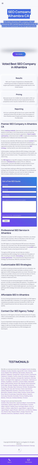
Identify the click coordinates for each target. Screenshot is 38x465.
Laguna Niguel (5, 412)
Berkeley (19, 400)
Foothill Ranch (24, 407)
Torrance (25, 400)
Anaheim (3, 405)
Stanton (22, 416)
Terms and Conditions (9, 448)
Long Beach (8, 384)
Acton (26, 373)
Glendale (7, 380)
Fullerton (7, 408)
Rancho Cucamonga (10, 396)
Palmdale (10, 389)
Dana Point (16, 407)
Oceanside (19, 396)
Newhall (23, 385)
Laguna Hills (30, 410)
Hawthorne (27, 380)
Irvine (30, 408)
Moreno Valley (17, 394)
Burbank (3, 377)
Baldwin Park (8, 375)
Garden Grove (14, 408)
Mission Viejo (7, 414)
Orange (23, 414)
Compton (10, 378)
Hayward (29, 396)
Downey (26, 378)
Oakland (3, 393)
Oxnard (28, 394)
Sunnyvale (4, 398)
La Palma (7, 410)
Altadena (3, 373)
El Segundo (32, 378)
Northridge (4, 387)
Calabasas (9, 377)
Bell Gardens (22, 375)
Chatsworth (33, 377)
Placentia (27, 414)
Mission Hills (17, 385)
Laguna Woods (14, 412)
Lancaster (15, 384)
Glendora (13, 380)
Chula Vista (21, 393)
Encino (3, 380)
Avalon (34, 373)
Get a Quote (19, 54)
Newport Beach (16, 414)
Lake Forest (21, 412)
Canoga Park (16, 377)
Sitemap (32, 448)
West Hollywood (17, 389)
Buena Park (13, 405)
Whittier (25, 389)
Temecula (8, 400)
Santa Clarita (22, 387)
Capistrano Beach (21, 405)
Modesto (10, 394)
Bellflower (15, 375)
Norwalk (10, 387)
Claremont (4, 378)
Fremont (27, 393)
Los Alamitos (28, 412)
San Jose (9, 391)
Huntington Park (9, 382)
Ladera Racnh (14, 410)
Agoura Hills (20, 373)
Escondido (16, 398)
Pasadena (15, 387)
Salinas (25, 396)
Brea (8, 405)
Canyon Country (24, 377)
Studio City (4, 389)
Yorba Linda (28, 416)
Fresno (23, 391)
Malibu (26, 384)
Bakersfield (9, 393)
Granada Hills (20, 380)
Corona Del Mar (31, 405)
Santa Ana (10, 416)
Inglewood (17, 382)
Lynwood (20, 384)
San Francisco (16, 391)
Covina (15, 378)
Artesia (30, 373)
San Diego (4, 391)
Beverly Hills (29, 375)
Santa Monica (30, 387)
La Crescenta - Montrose (28, 382)
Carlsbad (14, 400)
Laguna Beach (22, 410)
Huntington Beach (23, 408)
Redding (26, 398)
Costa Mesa (4, 407)
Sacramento (28, 391)
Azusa (3, 375)
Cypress (10, 407)
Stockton (15, 393)
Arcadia (9, 373)
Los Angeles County (24, 371)
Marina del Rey (9, 385)
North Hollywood (30, 385)
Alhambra (14, 373)
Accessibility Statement (22, 448)
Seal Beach (16, 416)
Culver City (21, 378)
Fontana (23, 394)
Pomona (21, 398)
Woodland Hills (32, 389)
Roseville (9, 398)
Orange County (5, 403)
